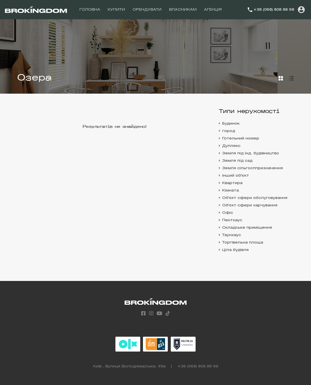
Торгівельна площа (242, 242)
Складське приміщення (247, 227)
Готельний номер (240, 138)
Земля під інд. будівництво (250, 153)
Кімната (230, 190)
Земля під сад (237, 161)
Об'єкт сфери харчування (249, 205)
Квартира (232, 183)
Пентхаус (232, 220)
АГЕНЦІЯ (213, 9)
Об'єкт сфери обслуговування (254, 198)
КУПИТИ (116, 9)
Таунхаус (231, 235)
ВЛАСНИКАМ (183, 9)
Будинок (231, 123)
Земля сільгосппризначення (252, 168)
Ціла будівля (235, 250)
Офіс (227, 213)
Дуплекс (231, 146)
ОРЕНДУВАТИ (147, 9)
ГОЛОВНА (89, 9)
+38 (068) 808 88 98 (273, 9)
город (228, 131)
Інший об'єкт (235, 175)
